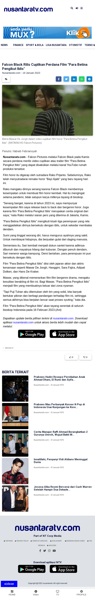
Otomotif (75, 45)
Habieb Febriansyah (25, 151)
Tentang (8, 541)
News (4, 45)
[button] (58, 79)
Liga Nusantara (56, 45)
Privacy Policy (22, 541)
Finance (18, 45)
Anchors (51, 545)
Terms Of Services (39, 541)
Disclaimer (55, 541)
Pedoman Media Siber (75, 541)
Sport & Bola (34, 45)
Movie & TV (9, 348)
